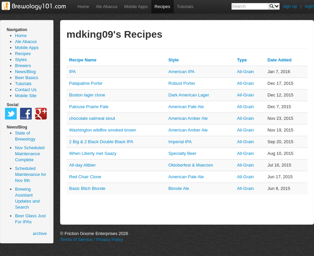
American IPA (181, 71)
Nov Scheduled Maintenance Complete (29, 153)
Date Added (280, 59)
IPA (72, 71)
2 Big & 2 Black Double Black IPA (101, 141)
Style (173, 59)
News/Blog (25, 71)
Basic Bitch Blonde (87, 188)
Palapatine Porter (86, 83)
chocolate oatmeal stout (92, 118)
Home (83, 6)
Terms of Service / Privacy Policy (91, 239)
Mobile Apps (136, 6)
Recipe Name (83, 59)
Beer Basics (26, 77)
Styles (21, 59)
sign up (290, 6)
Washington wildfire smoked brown (102, 130)
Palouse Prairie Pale (89, 106)
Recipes (162, 6)
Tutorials (185, 6)
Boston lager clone (87, 94)
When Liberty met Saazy (93, 153)
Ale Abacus (107, 6)
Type (242, 59)
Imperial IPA (180, 141)
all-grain (245, 71)
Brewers (23, 65)
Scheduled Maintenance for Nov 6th (30, 174)
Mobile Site (25, 95)
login (309, 6)
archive (40, 233)
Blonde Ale (178, 188)
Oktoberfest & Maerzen (190, 165)
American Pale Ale (186, 106)
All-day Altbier (82, 165)
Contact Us (25, 89)
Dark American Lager (188, 94)
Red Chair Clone (85, 176)
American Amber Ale (188, 118)
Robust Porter (181, 83)
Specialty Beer (182, 153)
